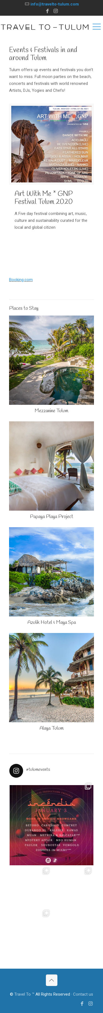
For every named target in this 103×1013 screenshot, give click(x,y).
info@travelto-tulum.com (54, 4)
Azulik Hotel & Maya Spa (51, 622)
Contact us (83, 994)
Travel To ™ (24, 994)
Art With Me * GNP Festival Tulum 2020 (44, 198)
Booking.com (21, 279)
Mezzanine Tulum (51, 411)
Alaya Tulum (52, 728)
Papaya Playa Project (51, 516)
